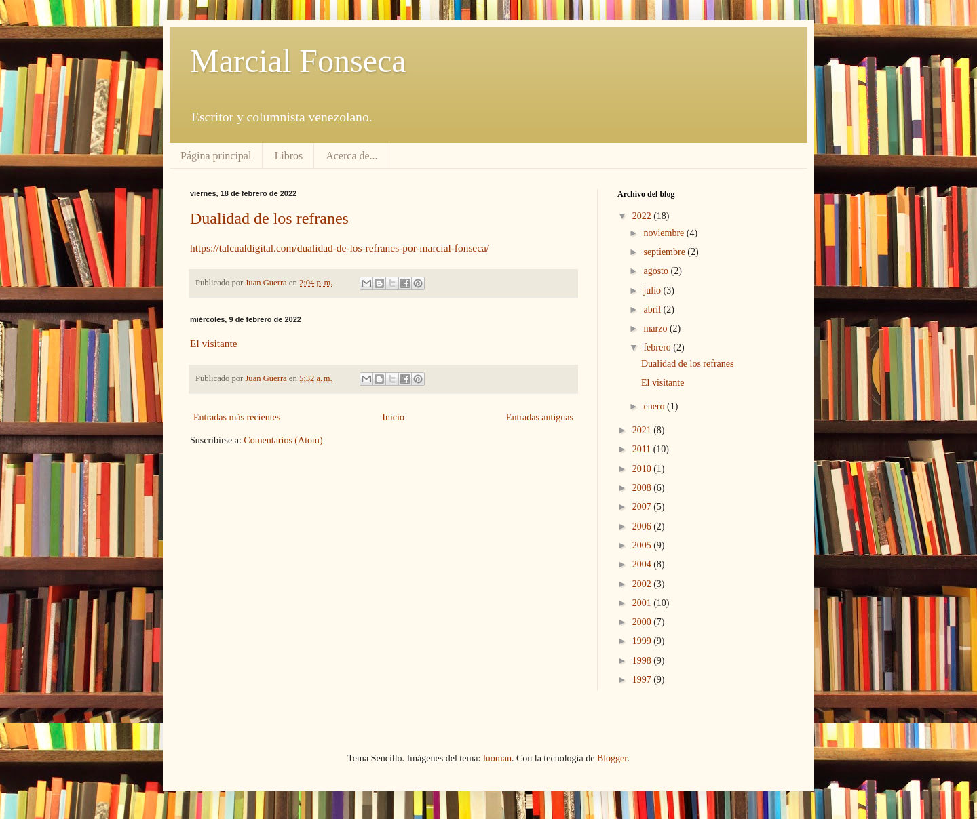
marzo (656, 328)
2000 (643, 622)
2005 (643, 545)
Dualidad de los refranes (269, 218)
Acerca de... (351, 155)
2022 (643, 216)
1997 (643, 680)
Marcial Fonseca (298, 61)
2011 (642, 449)
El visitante (213, 343)
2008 (643, 488)
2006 (643, 526)
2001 (643, 603)
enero (655, 406)
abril (653, 309)
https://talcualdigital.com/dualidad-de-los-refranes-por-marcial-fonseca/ (339, 248)
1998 (643, 661)
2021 (643, 430)
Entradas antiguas (539, 417)
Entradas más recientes (236, 417)
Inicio (393, 417)
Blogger (612, 758)
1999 (643, 641)
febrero (658, 347)
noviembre (664, 233)
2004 (643, 564)
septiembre (665, 252)
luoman (497, 758)
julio (653, 290)
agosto (656, 271)
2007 (643, 507)
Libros (288, 155)
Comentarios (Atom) (283, 440)
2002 (643, 584)
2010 (643, 469)
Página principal (215, 155)
